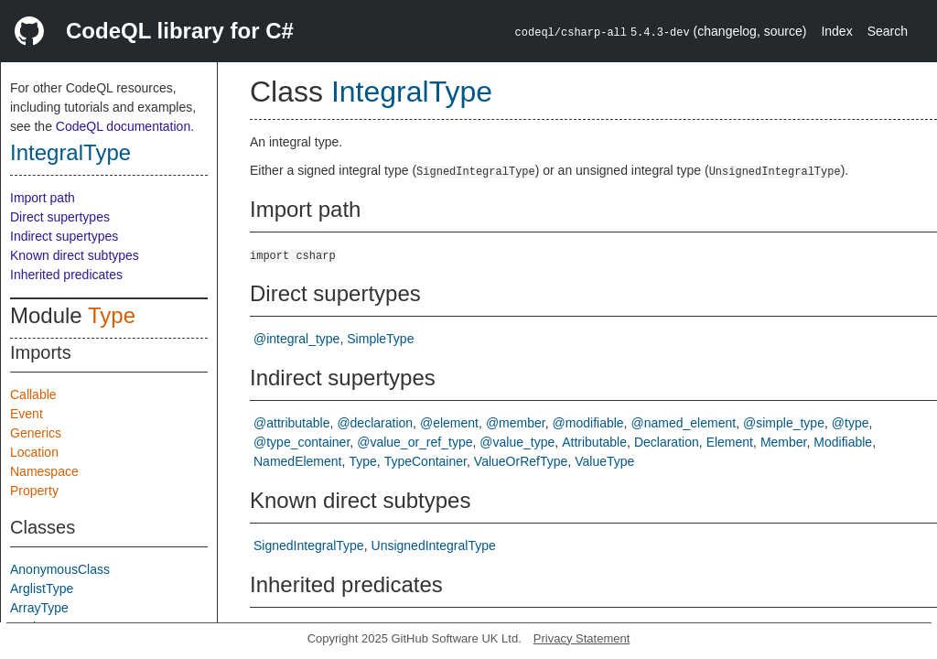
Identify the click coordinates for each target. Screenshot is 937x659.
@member (515, 423)
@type (850, 423)
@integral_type (296, 338)
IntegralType (70, 152)
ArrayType (39, 607)
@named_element (684, 423)
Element (729, 442)
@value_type (517, 442)
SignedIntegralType (308, 545)
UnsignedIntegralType (434, 545)
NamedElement (297, 461)
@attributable (291, 423)
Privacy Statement (581, 638)
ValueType (604, 461)
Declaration (666, 442)
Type (111, 315)
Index (836, 31)
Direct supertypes (60, 217)
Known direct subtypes (74, 255)
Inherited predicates (66, 274)
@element (449, 423)
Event (26, 413)
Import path (42, 197)
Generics (35, 433)
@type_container (301, 442)
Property (34, 490)
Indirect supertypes (64, 236)
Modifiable (842, 442)
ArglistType (41, 588)
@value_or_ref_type (414, 442)
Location (34, 452)
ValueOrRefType (520, 461)
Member (783, 442)
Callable (33, 394)
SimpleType (380, 338)
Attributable (594, 442)
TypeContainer (425, 461)
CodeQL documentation (123, 126)
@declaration (375, 423)
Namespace (44, 471)
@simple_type (783, 423)
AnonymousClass (60, 569)
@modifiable (588, 423)
